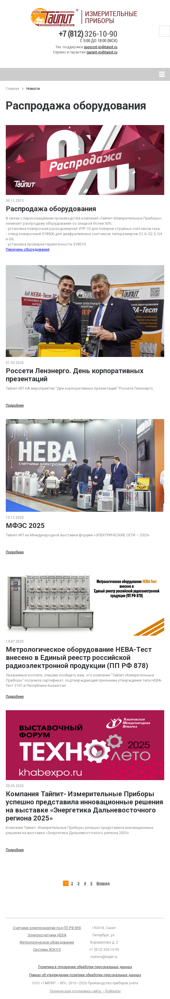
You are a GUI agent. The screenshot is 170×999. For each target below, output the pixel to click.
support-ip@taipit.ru (100, 47)
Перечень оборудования (27, 249)
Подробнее (15, 405)
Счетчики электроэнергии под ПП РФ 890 (47, 928)
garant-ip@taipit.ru (101, 52)
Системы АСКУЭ (47, 950)
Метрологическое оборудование (47, 942)
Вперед (103, 883)
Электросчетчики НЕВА (46, 935)
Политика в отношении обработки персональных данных (85, 967)
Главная (12, 89)
